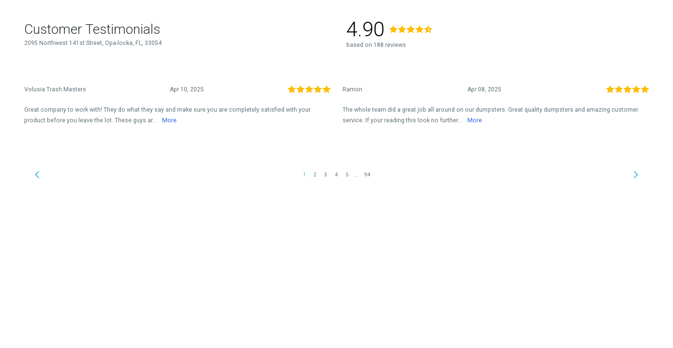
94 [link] (367, 175)
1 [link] (304, 175)
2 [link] (315, 175)
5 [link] (346, 175)
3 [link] (325, 175)
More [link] (169, 120)
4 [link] (336, 175)
